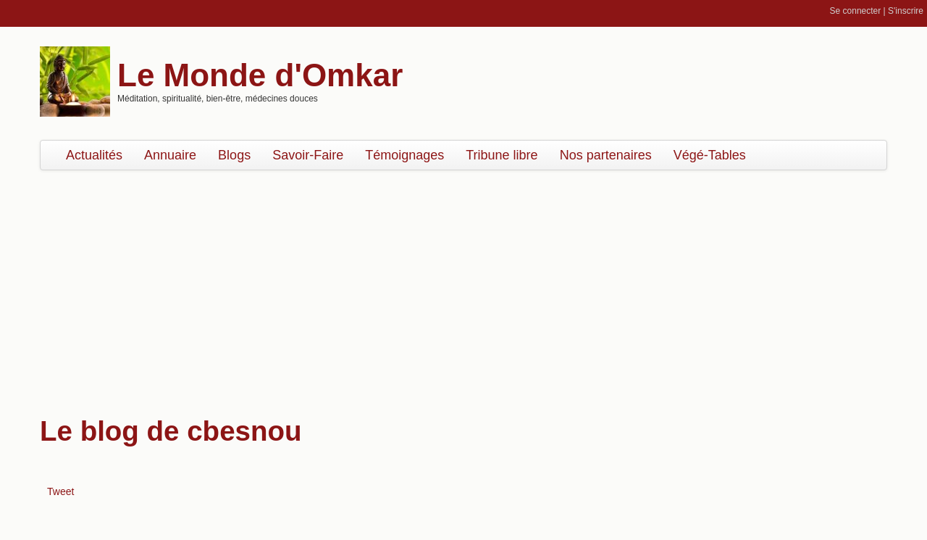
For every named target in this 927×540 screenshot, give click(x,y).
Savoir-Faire (307, 155)
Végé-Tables (710, 155)
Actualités (94, 155)
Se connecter (855, 11)
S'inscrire (905, 11)
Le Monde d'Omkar (260, 75)
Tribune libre (501, 155)
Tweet (60, 491)
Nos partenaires (606, 155)
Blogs (234, 155)
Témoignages (404, 155)
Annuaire (170, 155)
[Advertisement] (463, 286)
